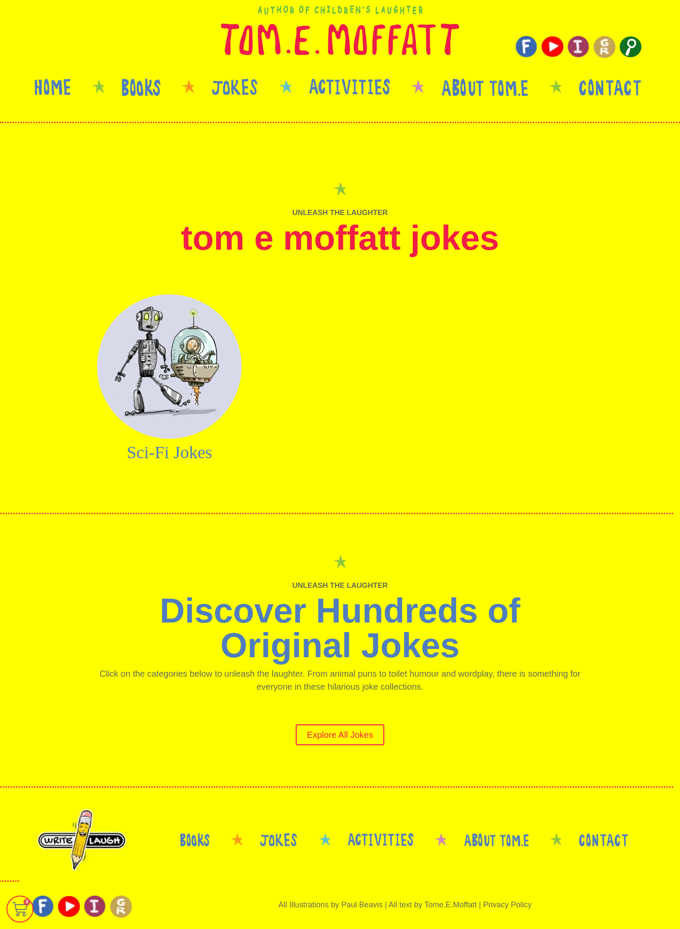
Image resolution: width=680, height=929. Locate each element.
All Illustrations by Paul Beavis (330, 904)
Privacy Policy (507, 904)
